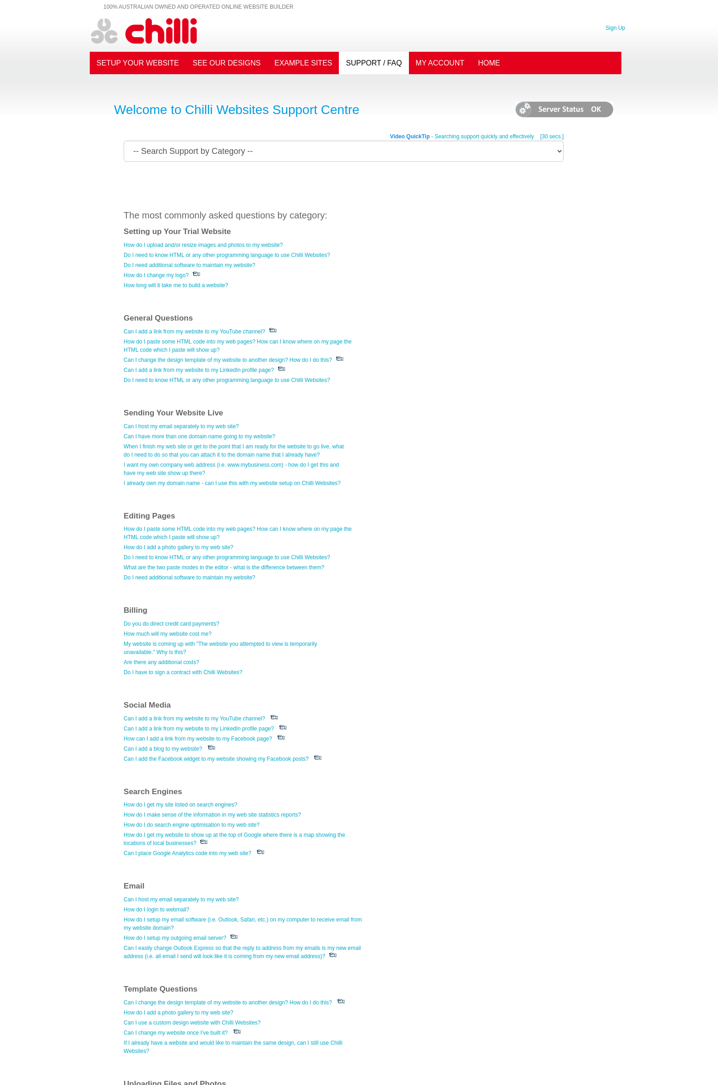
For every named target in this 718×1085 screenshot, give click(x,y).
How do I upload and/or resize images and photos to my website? (204, 245)
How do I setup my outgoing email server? (175, 662)
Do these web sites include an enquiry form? (423, 821)
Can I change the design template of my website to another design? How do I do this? (473, 273)
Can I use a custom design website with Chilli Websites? (437, 652)
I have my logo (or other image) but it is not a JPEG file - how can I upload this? (220, 746)
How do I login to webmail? (157, 634)
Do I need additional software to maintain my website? (190, 265)
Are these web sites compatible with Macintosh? (427, 960)
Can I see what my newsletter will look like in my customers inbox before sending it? (226, 996)
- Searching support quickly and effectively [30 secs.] (476, 136)
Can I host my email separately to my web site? (181, 339)
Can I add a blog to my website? (163, 559)
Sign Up (615, 27)
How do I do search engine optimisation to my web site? (437, 549)
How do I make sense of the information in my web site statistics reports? (457, 539)
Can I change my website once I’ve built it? (421, 662)
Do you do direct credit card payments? (416, 434)
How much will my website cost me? (413, 444)
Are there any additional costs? (406, 472)
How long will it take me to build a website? (176, 285)
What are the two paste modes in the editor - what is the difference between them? (469, 378)
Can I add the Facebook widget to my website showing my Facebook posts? (216, 569)
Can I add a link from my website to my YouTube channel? (439, 245)
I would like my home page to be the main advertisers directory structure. (457, 914)
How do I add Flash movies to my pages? (174, 736)
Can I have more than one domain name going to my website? (200, 349)
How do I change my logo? (156, 275)
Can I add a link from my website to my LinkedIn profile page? (444, 283)
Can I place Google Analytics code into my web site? (433, 577)
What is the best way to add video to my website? (184, 766)
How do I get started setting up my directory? (423, 904)
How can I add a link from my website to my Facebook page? (198, 549)
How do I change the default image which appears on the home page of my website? (227, 756)
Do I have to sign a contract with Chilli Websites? (428, 483)
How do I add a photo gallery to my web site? (423, 357)
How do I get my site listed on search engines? (425, 529)
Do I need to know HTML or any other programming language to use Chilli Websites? (227, 255)
